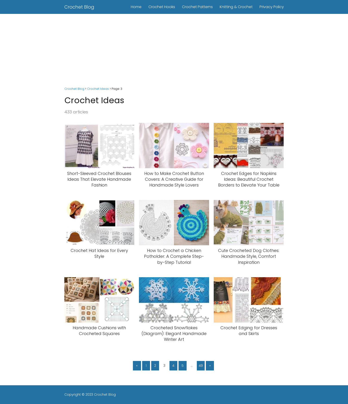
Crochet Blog (79, 7)
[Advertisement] (174, 48)
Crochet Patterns (197, 6)
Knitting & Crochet (236, 6)
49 (201, 365)
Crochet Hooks (161, 6)
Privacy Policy (272, 6)
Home (136, 6)
